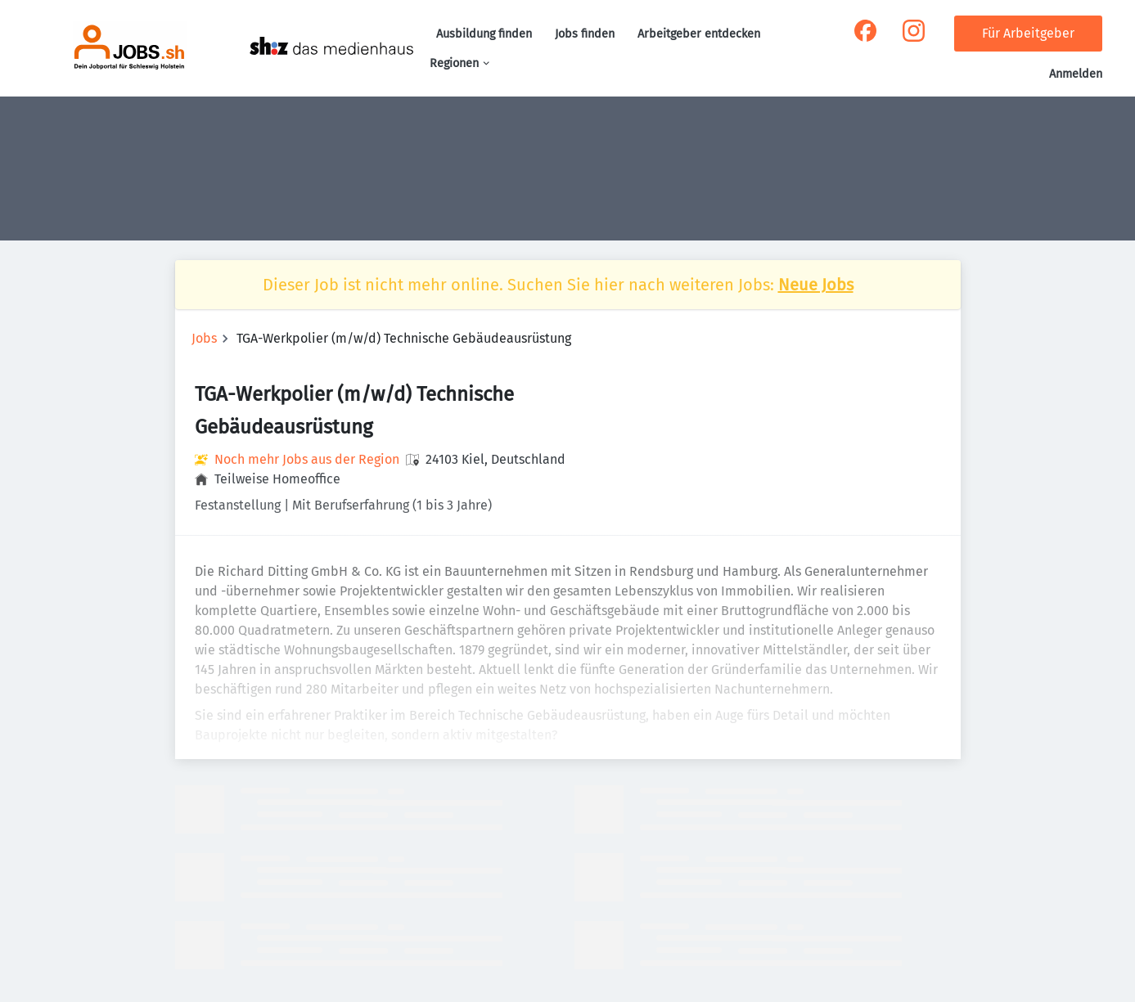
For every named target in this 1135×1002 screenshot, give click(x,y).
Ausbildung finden (484, 34)
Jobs (204, 338)
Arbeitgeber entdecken (698, 34)
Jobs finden (585, 34)
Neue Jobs (816, 284)
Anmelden (1075, 74)
